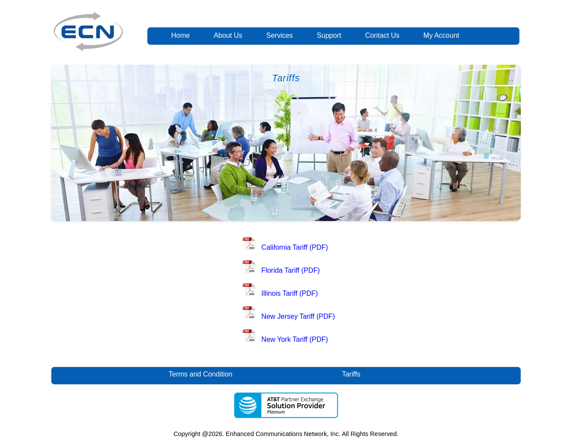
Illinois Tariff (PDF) (289, 293)
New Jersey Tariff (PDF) (298, 316)
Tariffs (351, 374)
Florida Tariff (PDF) (290, 270)
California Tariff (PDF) (294, 247)
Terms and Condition (201, 374)
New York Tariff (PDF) (294, 339)
